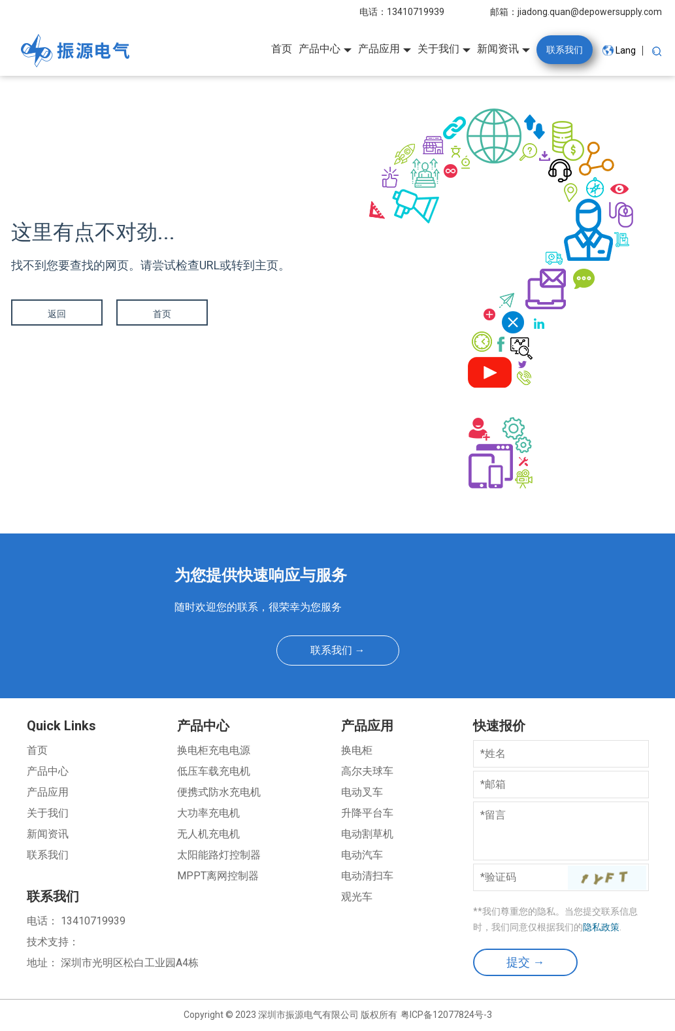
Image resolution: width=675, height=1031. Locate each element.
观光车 (356, 896)
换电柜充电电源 (213, 750)
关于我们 (48, 813)
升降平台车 (367, 813)
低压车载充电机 (213, 771)
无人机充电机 (208, 834)
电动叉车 (362, 792)
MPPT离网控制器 (218, 876)
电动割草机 (367, 834)
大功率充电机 (208, 813)
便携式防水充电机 (219, 792)
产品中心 (48, 771)
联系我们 (48, 855)
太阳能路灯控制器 (219, 855)
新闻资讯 (48, 834)
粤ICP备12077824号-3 (446, 1014)
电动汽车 (362, 855)
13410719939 (415, 12)
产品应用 (48, 792)
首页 (161, 314)
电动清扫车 (367, 876)
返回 (57, 314)
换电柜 (356, 750)
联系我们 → (337, 650)
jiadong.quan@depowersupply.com (590, 12)
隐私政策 (601, 927)
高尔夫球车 (367, 771)
